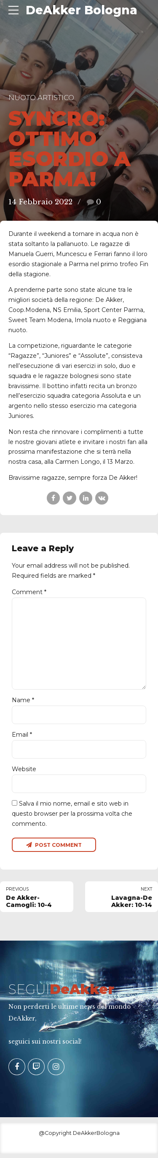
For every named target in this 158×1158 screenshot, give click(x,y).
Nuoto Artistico (41, 97)
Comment (29, 592)
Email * (22, 737)
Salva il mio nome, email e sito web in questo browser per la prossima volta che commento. (72, 817)
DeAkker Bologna (81, 10)
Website (24, 772)
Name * (23, 703)
